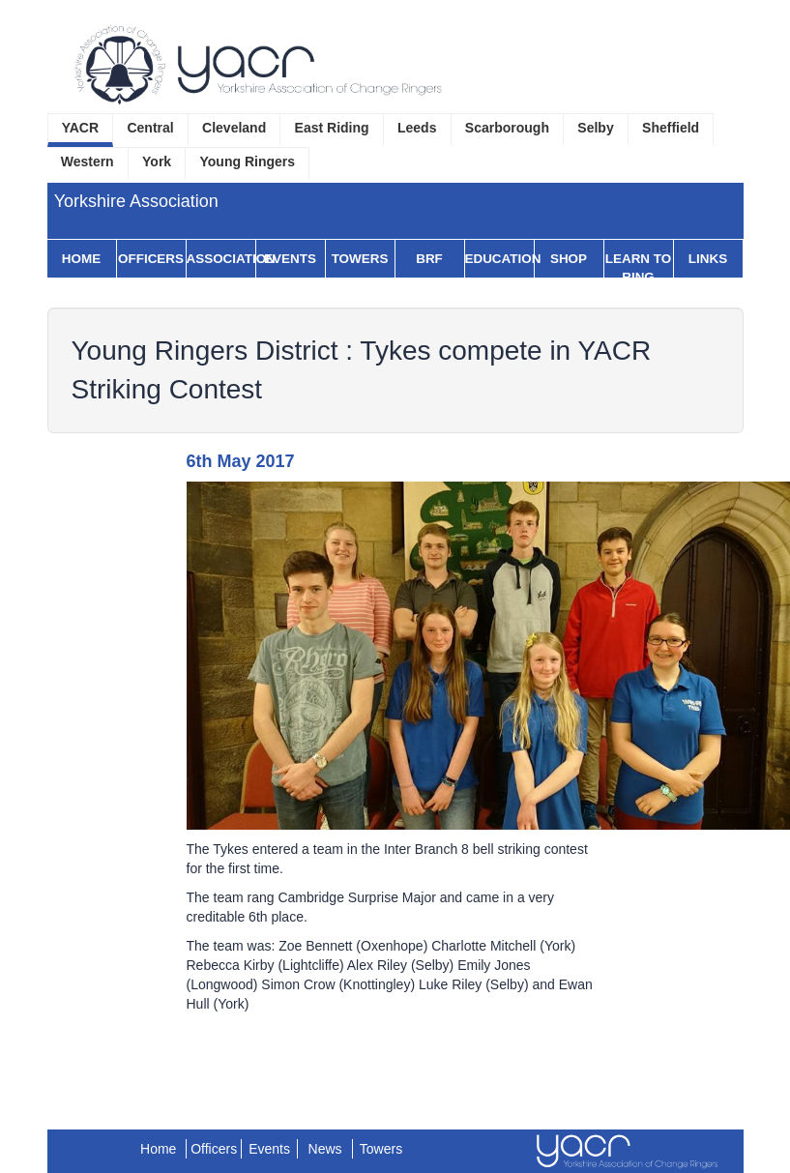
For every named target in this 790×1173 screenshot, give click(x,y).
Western (87, 161)
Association (221, 258)
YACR (80, 127)
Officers (151, 258)
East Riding (332, 127)
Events (290, 258)
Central (150, 127)
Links (707, 258)
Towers (360, 258)
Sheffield (670, 127)
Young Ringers (248, 161)
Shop (568, 258)
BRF (429, 258)
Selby (595, 127)
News (325, 1149)
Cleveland (234, 127)
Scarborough (507, 127)
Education (499, 258)
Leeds (416, 127)
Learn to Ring (638, 267)
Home (81, 258)
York (156, 161)
